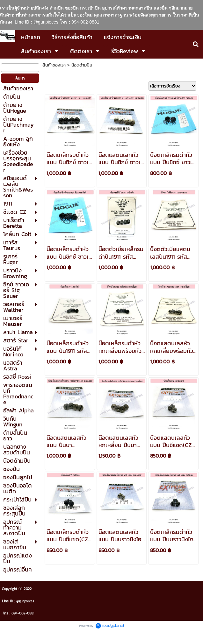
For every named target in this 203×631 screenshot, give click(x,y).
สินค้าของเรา (54, 65)
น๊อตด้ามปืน (81, 65)
